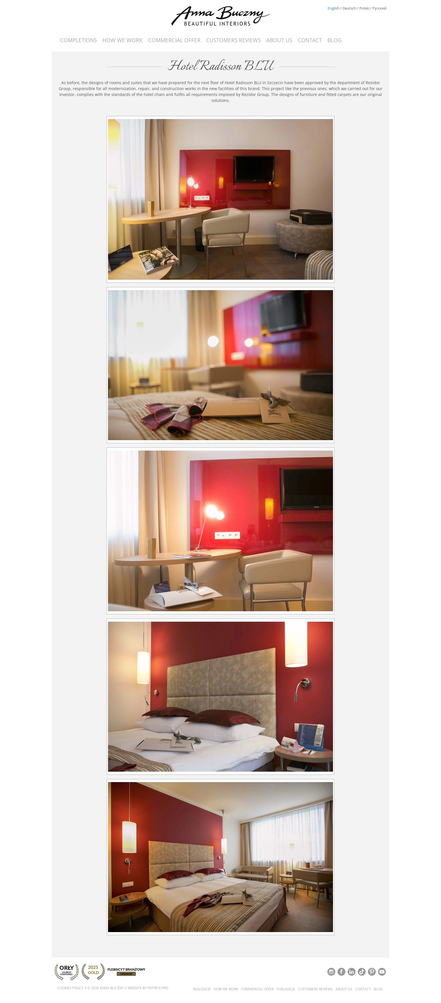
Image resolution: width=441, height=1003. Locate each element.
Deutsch (349, 8)
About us (279, 40)
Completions (78, 40)
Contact (310, 40)
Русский (379, 8)
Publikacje (285, 989)
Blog (334, 40)
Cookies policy (70, 988)
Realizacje (202, 989)
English (333, 8)
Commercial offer (174, 40)
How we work (122, 40)
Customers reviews (233, 40)
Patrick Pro (158, 988)
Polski (364, 8)
